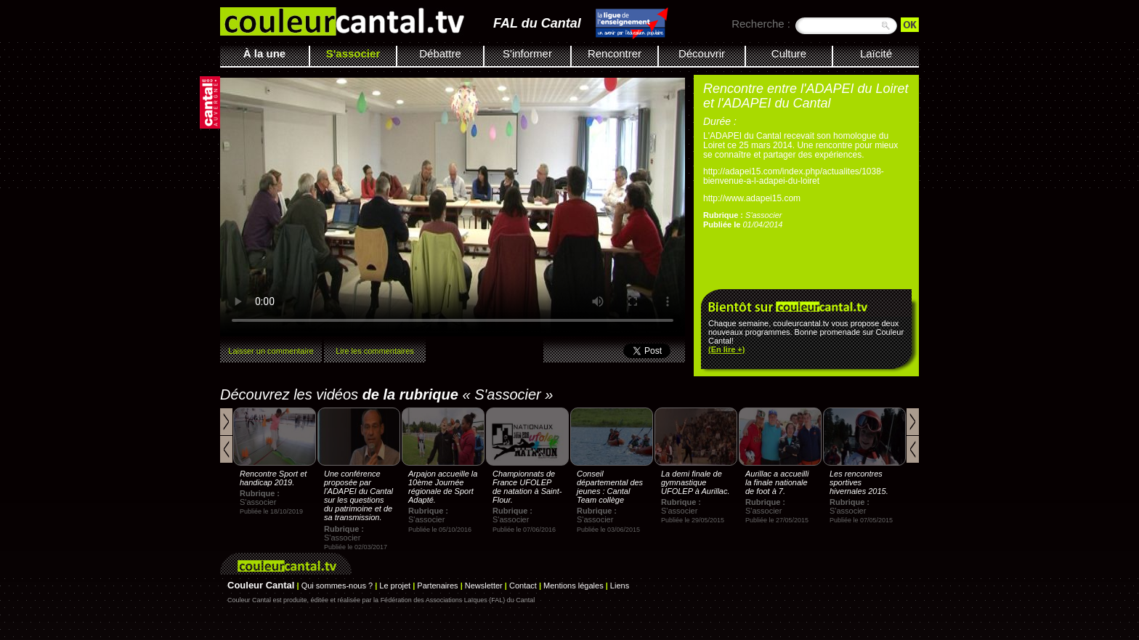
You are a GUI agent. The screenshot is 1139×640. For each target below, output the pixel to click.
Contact (523, 585)
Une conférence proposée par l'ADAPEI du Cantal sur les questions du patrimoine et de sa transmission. (358, 495)
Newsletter (484, 585)
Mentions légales (573, 585)
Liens (619, 585)
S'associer (353, 53)
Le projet (394, 585)
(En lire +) (726, 349)
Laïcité (876, 53)
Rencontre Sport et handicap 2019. (273, 478)
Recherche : (760, 23)
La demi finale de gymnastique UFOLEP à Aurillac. (695, 482)
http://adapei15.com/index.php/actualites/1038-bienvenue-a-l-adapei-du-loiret (793, 176)
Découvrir (701, 53)
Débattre (440, 53)
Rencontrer (614, 53)
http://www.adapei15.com (751, 198)
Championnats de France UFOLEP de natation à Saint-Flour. (527, 486)
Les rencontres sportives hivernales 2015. (859, 482)
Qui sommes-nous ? (337, 585)
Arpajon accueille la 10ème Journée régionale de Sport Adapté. (442, 486)
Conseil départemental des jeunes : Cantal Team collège (610, 486)
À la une (264, 53)
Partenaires (437, 585)
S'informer (527, 53)
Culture (788, 53)
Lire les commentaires (375, 351)
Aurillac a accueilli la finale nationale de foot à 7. (776, 482)
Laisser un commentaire (270, 351)
